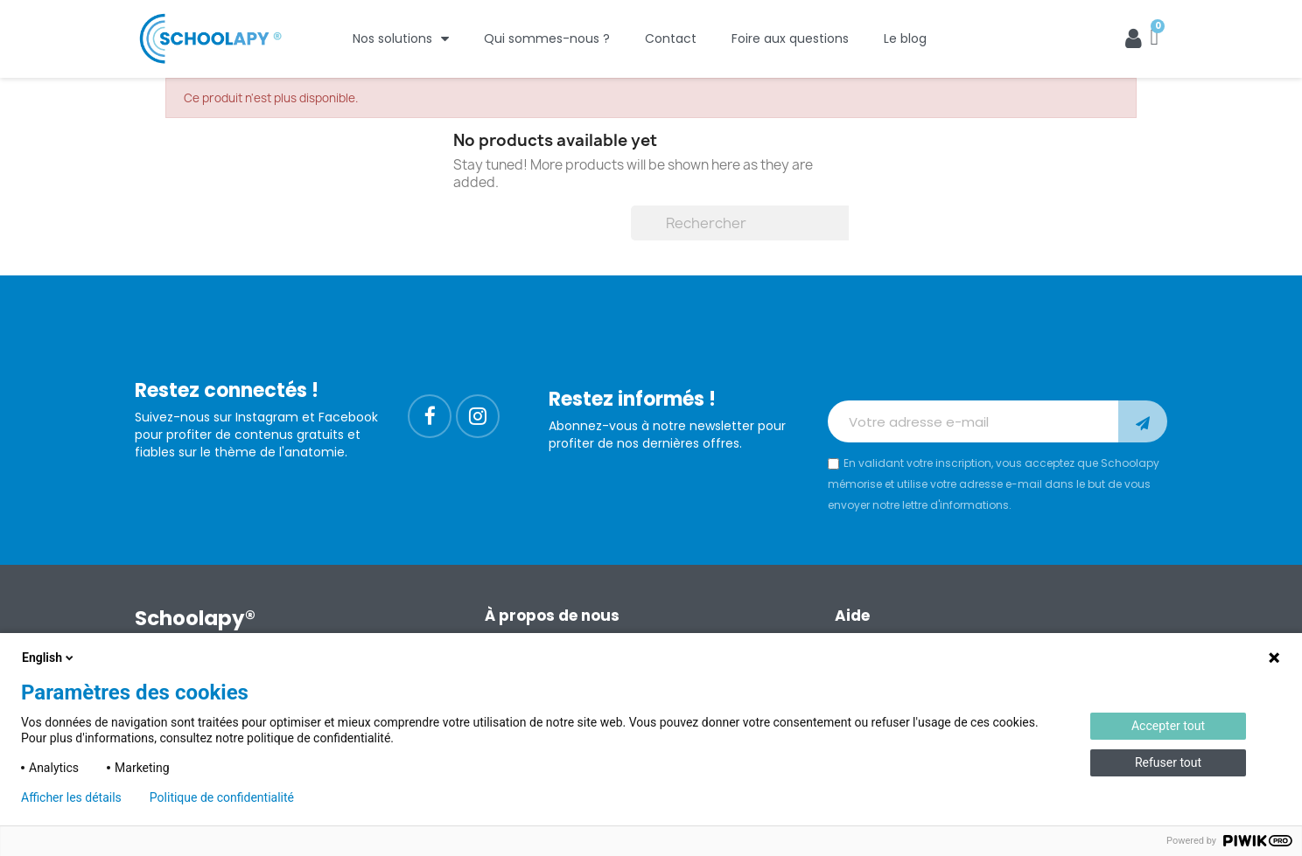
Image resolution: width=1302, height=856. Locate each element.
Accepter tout (1168, 726)
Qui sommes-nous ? (547, 38)
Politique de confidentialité (222, 797)
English (49, 658)
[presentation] (961, 358)
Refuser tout (1168, 762)
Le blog (905, 38)
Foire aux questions (790, 38)
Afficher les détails (71, 797)
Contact (670, 38)
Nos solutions (401, 38)
